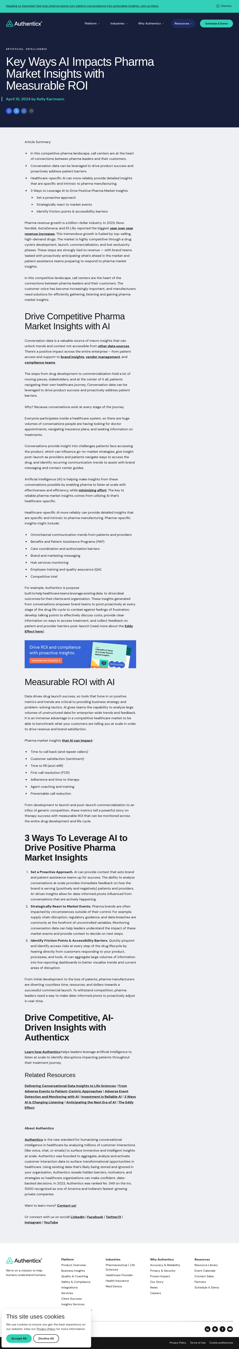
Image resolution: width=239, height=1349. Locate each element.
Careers (155, 1293)
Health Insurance (117, 1281)
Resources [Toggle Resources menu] (184, 23)
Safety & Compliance (75, 1282)
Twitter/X (113, 1217)
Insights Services (72, 1304)
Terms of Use (198, 1342)
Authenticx (34, 1139)
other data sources (113, 346)
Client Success (71, 1299)
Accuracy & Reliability (165, 1265)
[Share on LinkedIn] (24, 111)
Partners (200, 1282)
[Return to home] (24, 23)
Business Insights (73, 1271)
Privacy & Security (163, 1271)
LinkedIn (78, 1217)
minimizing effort (93, 490)
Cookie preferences (221, 1342)
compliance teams (40, 362)
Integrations (69, 1287)
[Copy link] (31, 111)
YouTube (51, 1222)
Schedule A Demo (216, 23)
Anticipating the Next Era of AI (91, 1102)
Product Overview (73, 1265)
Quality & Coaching (74, 1276)
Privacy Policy (178, 1342)
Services (67, 1293)
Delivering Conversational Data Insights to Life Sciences (70, 1086)
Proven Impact (160, 1276)
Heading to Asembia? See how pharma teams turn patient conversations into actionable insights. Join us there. (82, 6)
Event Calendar (205, 1271)
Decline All (46, 1338)
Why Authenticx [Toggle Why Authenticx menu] (151, 23)
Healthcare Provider (119, 1275)
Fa (89, 1217)
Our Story (156, 1282)
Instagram (33, 1222)
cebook (97, 1217)
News (154, 1287)
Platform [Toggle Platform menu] (92, 23)
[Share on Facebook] (9, 111)
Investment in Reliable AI (101, 1096)
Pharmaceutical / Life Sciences (120, 1267)
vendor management (103, 357)
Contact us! (66, 1205)
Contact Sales (204, 1276)
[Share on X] (16, 111)
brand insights (72, 357)
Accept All (19, 1338)
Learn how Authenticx (43, 1052)
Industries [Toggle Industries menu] (119, 23)
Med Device (114, 1286)
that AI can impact (77, 740)
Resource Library (206, 1265)
